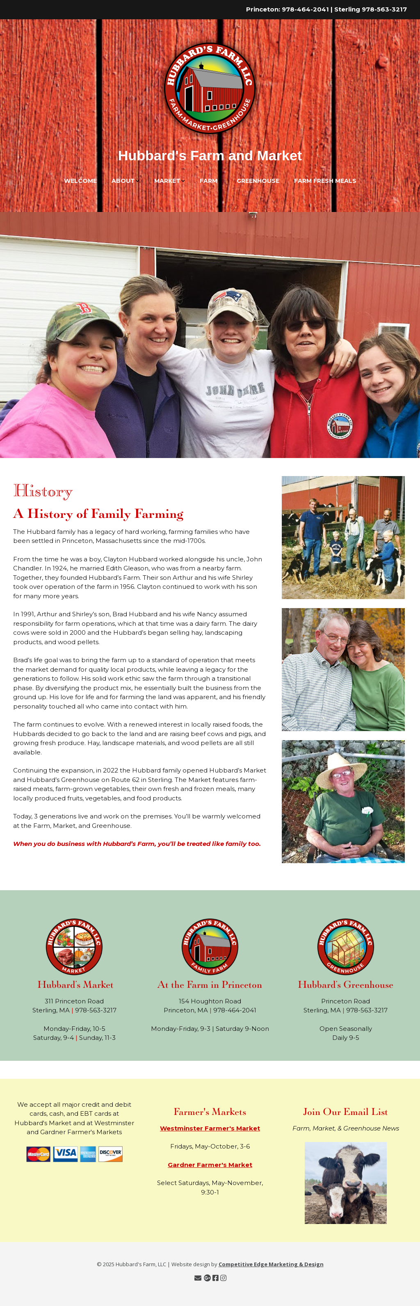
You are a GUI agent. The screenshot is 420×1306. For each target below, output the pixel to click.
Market (167, 181)
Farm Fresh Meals (325, 181)
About (123, 181)
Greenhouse (258, 181)
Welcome (80, 181)
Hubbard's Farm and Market (210, 155)
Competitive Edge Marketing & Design (271, 1264)
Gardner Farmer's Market (210, 1165)
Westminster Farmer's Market (210, 1128)
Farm (208, 181)
